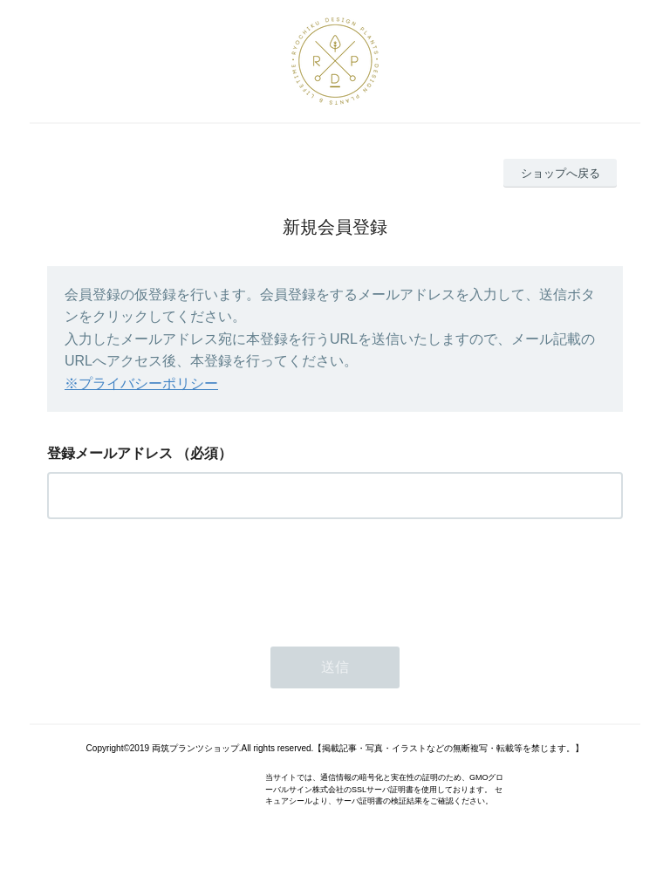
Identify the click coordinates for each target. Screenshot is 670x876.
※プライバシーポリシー (141, 383)
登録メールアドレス (110, 453)
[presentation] (179, 578)
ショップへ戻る (560, 173)
